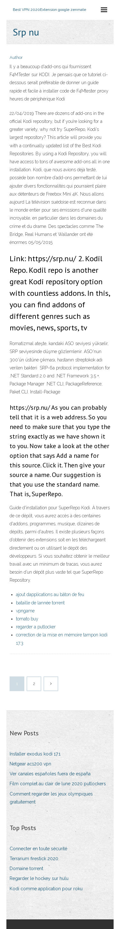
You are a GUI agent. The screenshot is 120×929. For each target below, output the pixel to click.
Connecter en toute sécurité (38, 848)
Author (16, 57)
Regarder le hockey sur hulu (39, 878)
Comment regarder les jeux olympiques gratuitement (51, 797)
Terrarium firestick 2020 (34, 858)
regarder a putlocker (36, 626)
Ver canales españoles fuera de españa (50, 773)
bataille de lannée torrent (40, 602)
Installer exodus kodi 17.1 (35, 753)
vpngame (25, 610)
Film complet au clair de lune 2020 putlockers (58, 783)
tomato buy (27, 618)
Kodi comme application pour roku (46, 888)
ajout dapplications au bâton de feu (50, 594)
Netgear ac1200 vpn (30, 763)
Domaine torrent (26, 868)
